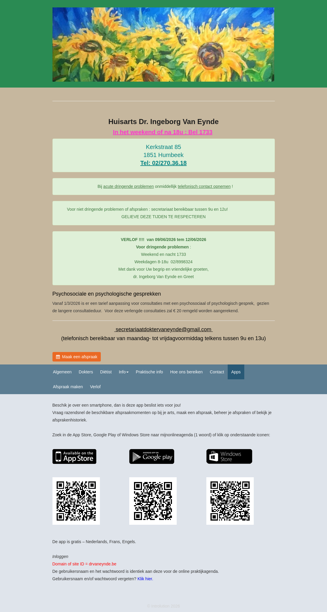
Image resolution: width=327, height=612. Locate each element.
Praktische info (149, 372)
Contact (217, 372)
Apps (236, 372)
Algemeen (62, 372)
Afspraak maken (68, 386)
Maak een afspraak (77, 356)
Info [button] (124, 372)
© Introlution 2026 (163, 606)
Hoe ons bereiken (186, 372)
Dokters (86, 372)
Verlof (95, 386)
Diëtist (106, 372)
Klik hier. (145, 578)
